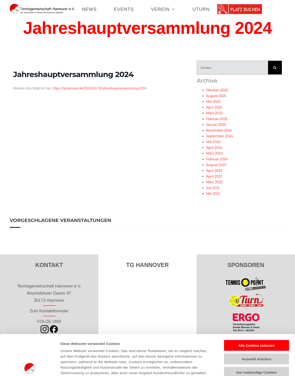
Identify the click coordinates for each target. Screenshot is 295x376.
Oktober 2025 (217, 90)
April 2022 (214, 176)
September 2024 (219, 136)
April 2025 (214, 107)
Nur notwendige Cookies (256, 332)
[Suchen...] (232, 68)
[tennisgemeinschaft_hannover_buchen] (240, 5)
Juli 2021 (212, 188)
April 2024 (214, 148)
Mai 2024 (213, 142)
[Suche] (275, 68)
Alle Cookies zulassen (256, 305)
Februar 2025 (216, 119)
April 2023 (214, 171)
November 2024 (219, 130)
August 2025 (216, 96)
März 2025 (214, 113)
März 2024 (214, 153)
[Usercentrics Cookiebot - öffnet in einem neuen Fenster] (30, 367)
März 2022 (214, 182)
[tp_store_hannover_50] (246, 279)
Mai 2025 (213, 102)
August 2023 (216, 165)
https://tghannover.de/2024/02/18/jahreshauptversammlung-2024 (99, 88)
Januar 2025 (216, 125)
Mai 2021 (213, 194)
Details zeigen (245, 367)
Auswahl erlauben (256, 318)
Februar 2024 (216, 159)
